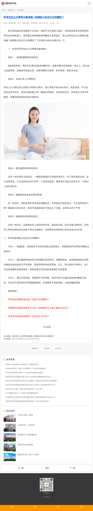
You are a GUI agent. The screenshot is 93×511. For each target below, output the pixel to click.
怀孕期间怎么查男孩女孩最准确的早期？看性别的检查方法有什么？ (30, 397)
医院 (35, 507)
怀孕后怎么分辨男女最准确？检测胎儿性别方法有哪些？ (34, 17)
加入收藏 (46, 327)
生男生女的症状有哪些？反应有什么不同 (27, 316)
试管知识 (58, 348)
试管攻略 (20, 10)
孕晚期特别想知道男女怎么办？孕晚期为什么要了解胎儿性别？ (38, 308)
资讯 (58, 507)
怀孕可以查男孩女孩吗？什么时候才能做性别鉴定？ (24, 373)
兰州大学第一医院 (25, 415)
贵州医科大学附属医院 (27, 435)
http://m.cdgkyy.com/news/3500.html (25, 339)
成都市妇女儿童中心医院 (28, 454)
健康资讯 (11, 10)
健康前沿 (34, 348)
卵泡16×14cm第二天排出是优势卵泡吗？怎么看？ (24, 389)
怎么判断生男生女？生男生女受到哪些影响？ (22, 393)
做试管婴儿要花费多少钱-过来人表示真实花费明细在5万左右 (28, 377)
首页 (3, 10)
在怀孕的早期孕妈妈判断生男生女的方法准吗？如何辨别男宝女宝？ (30, 385)
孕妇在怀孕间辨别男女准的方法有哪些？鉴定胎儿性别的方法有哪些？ (31, 381)
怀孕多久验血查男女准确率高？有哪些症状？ (22, 364)
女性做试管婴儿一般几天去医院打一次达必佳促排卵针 (25, 368)
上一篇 (21, 468)
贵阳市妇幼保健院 (25, 445)
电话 (81, 507)
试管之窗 (12, 23)
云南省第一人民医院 (26, 425)
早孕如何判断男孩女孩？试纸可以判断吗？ (28, 299)
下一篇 (72, 468)
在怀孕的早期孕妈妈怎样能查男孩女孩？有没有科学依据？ (27, 401)
